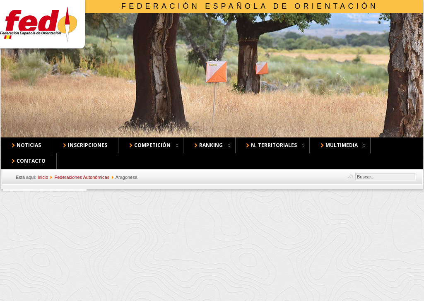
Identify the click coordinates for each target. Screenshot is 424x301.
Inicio (43, 177)
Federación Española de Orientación (249, 6)
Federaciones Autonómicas (81, 177)
